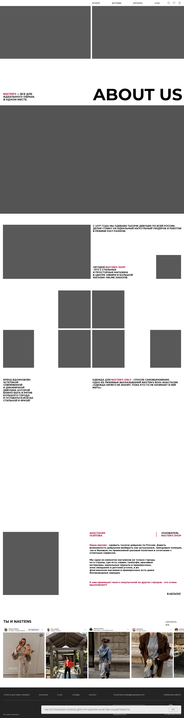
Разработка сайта (119, 714)
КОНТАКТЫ (43, 695)
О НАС (59, 695)
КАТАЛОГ (96, 3)
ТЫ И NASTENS (17, 621)
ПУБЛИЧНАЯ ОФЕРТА (172, 695)
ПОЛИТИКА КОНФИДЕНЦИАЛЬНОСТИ (128, 695)
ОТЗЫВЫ (76, 695)
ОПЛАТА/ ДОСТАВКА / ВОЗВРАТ (17, 695)
